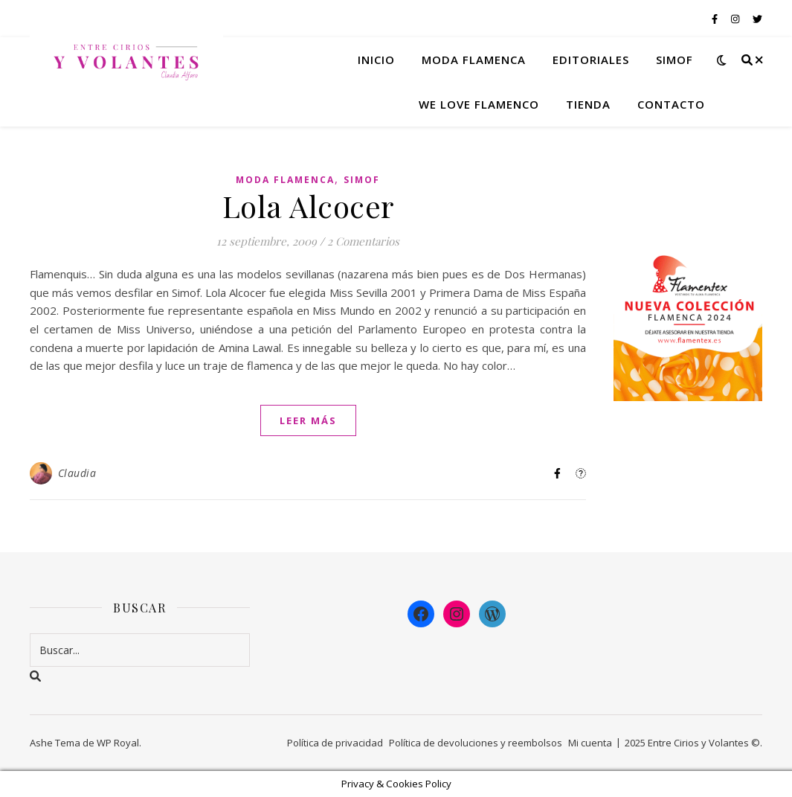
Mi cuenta (590, 742)
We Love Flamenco (479, 104)
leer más (308, 420)
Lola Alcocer (308, 205)
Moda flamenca (474, 59)
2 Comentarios (363, 241)
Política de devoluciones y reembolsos (475, 742)
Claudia (77, 473)
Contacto (671, 104)
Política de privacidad (335, 742)
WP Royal (118, 742)
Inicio (376, 59)
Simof (674, 59)
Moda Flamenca (285, 179)
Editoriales (591, 59)
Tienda (588, 104)
